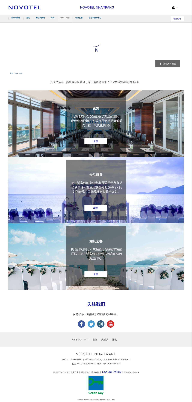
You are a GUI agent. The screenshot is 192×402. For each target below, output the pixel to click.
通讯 (114, 339)
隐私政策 (95, 372)
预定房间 (177, 19)
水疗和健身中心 (95, 17)
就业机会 (85, 372)
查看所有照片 (169, 63)
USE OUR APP (80, 339)
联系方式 (74, 372)
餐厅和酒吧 (40, 17)
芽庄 (52, 17)
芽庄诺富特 (15, 17)
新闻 (95, 339)
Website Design (131, 372)
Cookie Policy (111, 372)
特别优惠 (79, 17)
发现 (95, 141)
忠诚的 (104, 339)
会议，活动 (64, 17)
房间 (28, 17)
